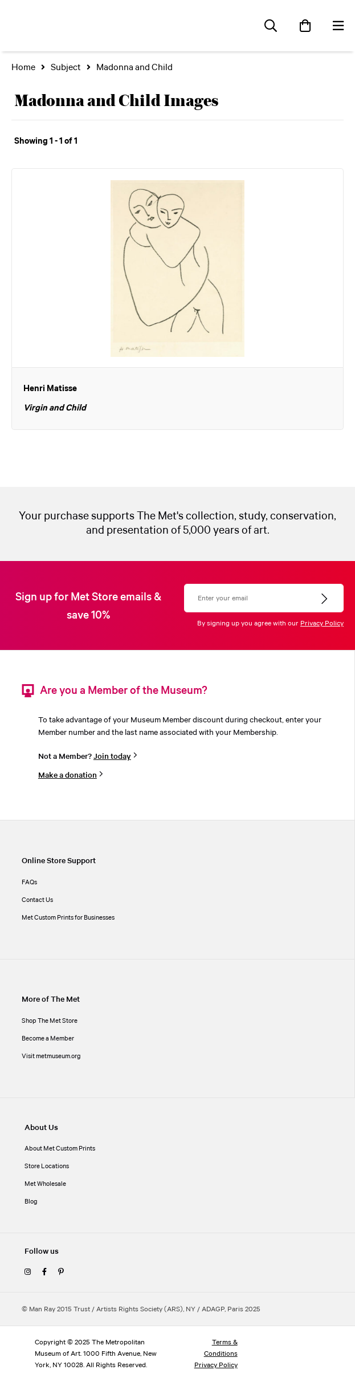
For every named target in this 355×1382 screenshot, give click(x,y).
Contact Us (37, 900)
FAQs (29, 882)
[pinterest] (61, 1272)
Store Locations (47, 1166)
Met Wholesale (45, 1184)
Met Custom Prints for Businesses (68, 917)
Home (23, 68)
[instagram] (28, 1272)
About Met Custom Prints (60, 1148)
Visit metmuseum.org (51, 1056)
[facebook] (44, 1272)
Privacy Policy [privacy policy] (216, 1365)
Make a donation (67, 775)
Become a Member (48, 1038)
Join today (112, 756)
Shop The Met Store (49, 1021)
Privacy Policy (322, 623)
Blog (31, 1201)
